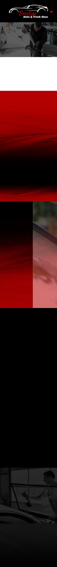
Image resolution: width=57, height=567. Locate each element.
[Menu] (51, 12)
